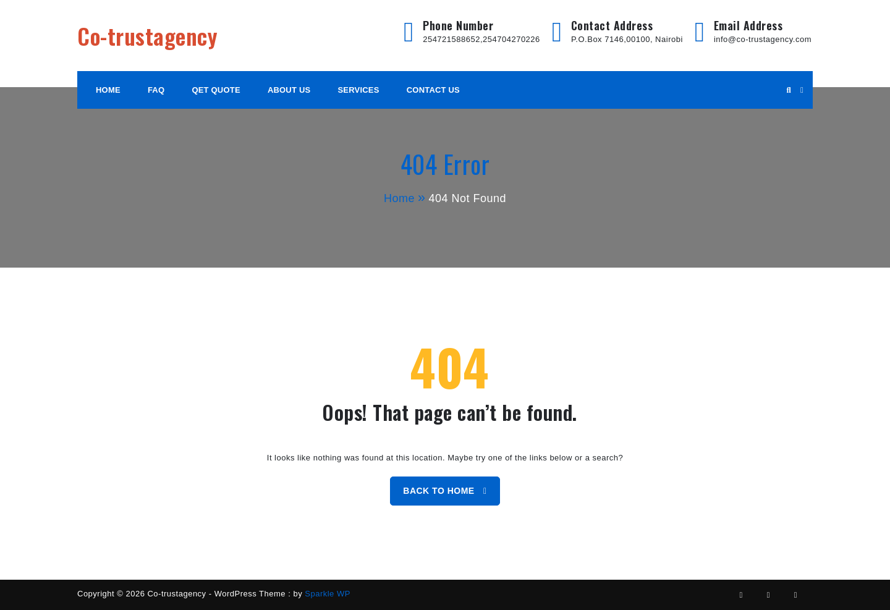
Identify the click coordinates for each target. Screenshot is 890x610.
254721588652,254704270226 (481, 39)
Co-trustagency (147, 35)
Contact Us (433, 90)
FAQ (156, 90)
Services (358, 90)
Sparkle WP (327, 593)
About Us (289, 90)
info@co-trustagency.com (763, 39)
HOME (108, 90)
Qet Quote (216, 90)
